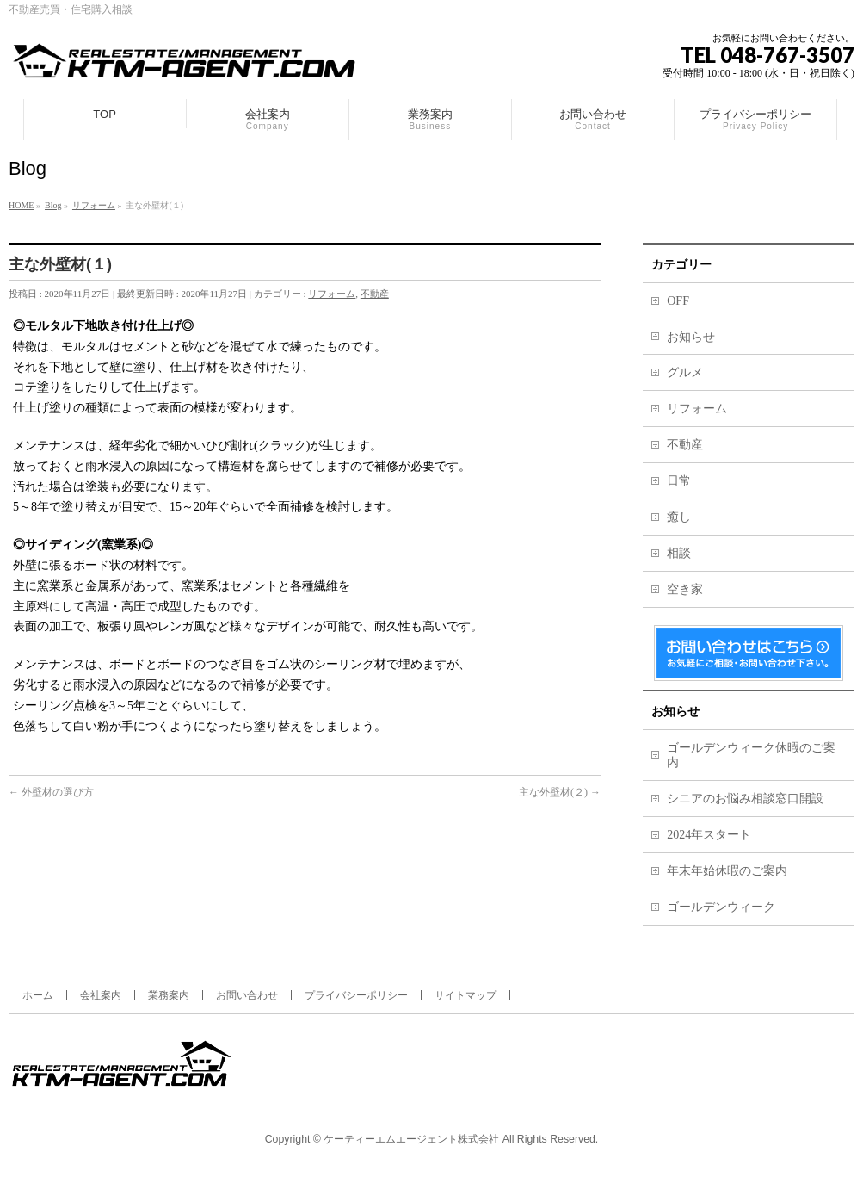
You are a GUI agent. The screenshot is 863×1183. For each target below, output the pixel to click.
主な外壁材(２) (560, 792)
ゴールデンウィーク (721, 907)
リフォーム (331, 293)
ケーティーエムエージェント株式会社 (411, 1139)
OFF (678, 300)
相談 (679, 553)
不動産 (375, 293)
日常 (679, 480)
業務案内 (168, 995)
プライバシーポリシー (356, 995)
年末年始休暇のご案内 (727, 870)
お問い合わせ (247, 995)
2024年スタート (709, 834)
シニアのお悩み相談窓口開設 (745, 798)
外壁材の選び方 (51, 792)
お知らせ (691, 337)
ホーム (37, 995)
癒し (679, 517)
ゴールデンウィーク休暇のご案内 (751, 755)
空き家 (685, 589)
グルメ (685, 372)
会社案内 (100, 995)
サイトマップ (465, 995)
